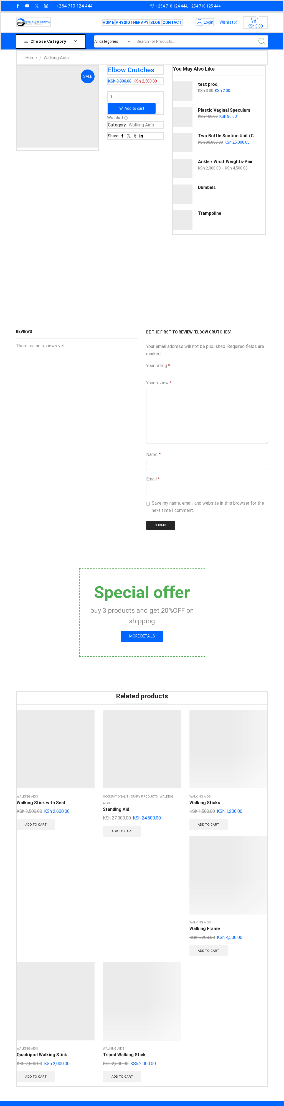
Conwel (82, 1030)
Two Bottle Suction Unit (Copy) (228, 135)
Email (153, 479)
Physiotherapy (132, 22)
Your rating (158, 365)
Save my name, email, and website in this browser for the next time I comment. (208, 506)
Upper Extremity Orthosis (148, 1019)
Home (108, 22)
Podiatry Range (138, 1041)
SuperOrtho (86, 962)
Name (153, 454)
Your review (159, 382)
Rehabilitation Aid (140, 962)
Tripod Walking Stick (247, 765)
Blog (155, 22)
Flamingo (84, 1008)
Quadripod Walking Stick (203, 765)
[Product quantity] (113, 97)
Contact (172, 22)
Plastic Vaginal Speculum (224, 110)
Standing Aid (73, 775)
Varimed (83, 996)
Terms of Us (206, 1029)
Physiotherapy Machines (147, 996)
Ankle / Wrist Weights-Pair (225, 161)
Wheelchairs (134, 985)
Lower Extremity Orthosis (148, 1008)
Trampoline (210, 213)
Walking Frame (161, 761)
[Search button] (262, 41)
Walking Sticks (118, 761)
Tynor (80, 1019)
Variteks (83, 985)
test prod (208, 84)
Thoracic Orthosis (140, 1030)
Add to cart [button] (34, 799)
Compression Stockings (146, 974)
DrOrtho (83, 974)
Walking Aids (56, 57)
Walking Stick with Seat (31, 765)
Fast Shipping (207, 962)
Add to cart (134, 108)
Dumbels (207, 187)
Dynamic (83, 1041)
